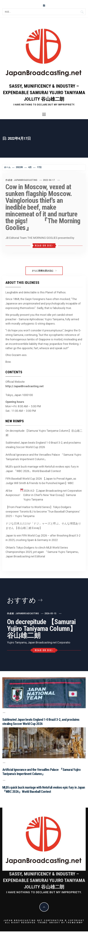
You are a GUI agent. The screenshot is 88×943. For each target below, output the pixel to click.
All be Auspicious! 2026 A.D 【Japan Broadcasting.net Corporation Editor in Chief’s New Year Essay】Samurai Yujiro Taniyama (44, 495)
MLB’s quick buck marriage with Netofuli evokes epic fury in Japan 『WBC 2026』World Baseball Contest (42, 469)
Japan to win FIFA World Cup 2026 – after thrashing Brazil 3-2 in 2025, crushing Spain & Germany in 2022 (43, 538)
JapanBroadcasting (25, 180)
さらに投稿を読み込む (44, 270)
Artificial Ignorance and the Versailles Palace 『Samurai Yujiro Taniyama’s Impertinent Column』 (43, 457)
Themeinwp (74, 922)
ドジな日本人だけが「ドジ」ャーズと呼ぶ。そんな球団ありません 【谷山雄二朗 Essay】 (43, 526)
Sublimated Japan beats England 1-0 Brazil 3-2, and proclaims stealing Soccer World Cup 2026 (43, 445)
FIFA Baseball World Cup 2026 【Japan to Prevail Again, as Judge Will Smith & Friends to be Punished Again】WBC (41, 481)
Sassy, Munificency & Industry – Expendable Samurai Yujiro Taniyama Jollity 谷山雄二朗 (44, 92)
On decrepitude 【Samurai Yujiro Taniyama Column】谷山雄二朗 (44, 433)
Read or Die (44, 245)
